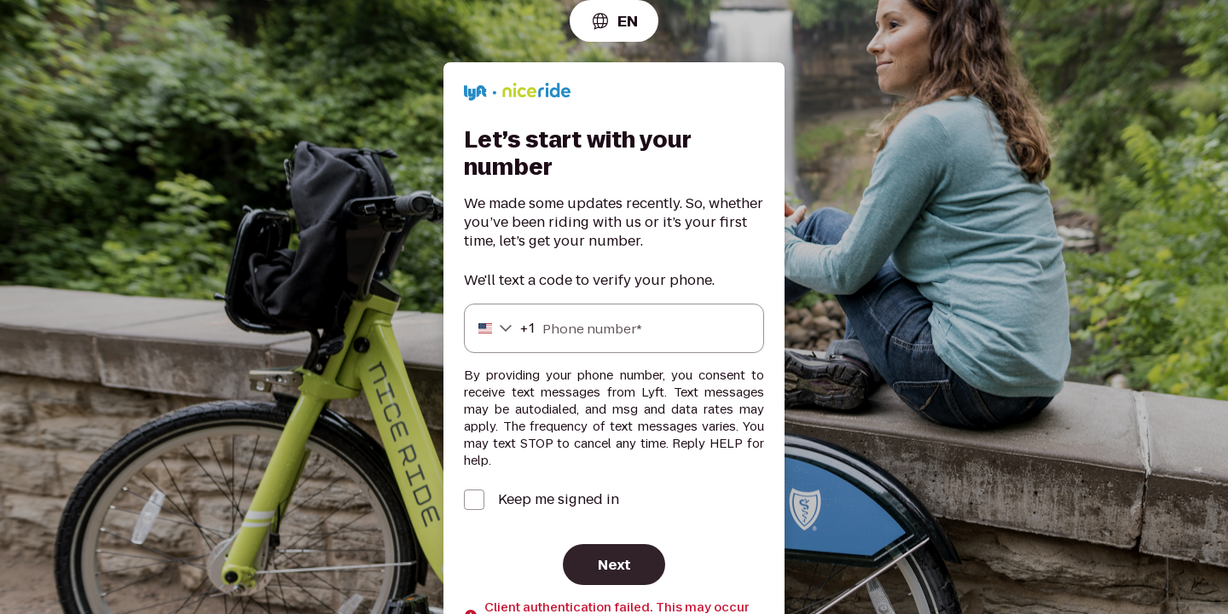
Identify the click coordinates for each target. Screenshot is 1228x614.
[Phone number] (614, 328)
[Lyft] (517, 94)
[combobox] (614, 21)
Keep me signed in (558, 499)
